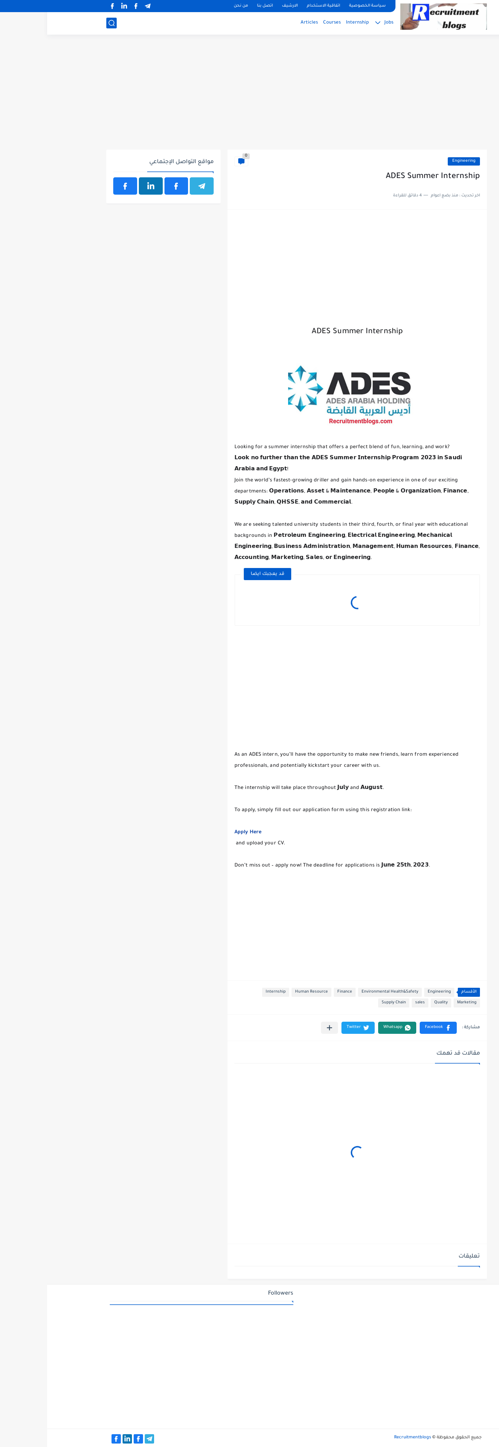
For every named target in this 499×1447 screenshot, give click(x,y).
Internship (310, 22)
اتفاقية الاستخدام (276, 6)
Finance (297, 992)
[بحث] (64, 23)
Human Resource (264, 992)
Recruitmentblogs (365, 1437)
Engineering (416, 161)
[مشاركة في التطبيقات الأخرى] (282, 1028)
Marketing (419, 1003)
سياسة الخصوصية (320, 6)
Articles (262, 22)
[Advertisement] (249, 95)
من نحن (194, 6)
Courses (285, 22)
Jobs (341, 22)
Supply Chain (347, 1003)
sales (373, 1003)
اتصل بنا (218, 6)
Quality (394, 1003)
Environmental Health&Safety (342, 992)
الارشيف (243, 6)
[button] (391, 1028)
